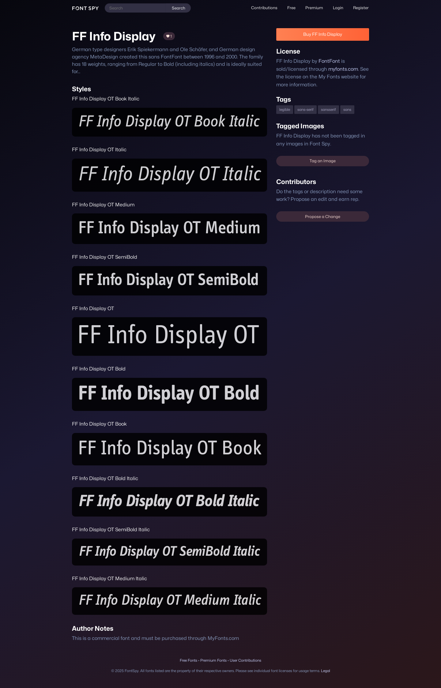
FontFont (329, 61)
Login (338, 7)
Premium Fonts (213, 660)
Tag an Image (323, 160)
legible (284, 109)
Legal (325, 670)
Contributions (264, 7)
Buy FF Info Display (322, 34)
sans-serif (305, 109)
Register (361, 7)
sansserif (328, 109)
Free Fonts (188, 660)
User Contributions (245, 660)
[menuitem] (264, 7)
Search (178, 8)
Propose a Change (322, 216)
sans (347, 109)
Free (291, 7)
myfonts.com (343, 69)
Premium (314, 7)
